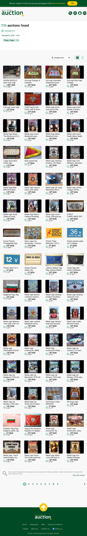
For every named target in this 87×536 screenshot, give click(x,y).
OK (72, 3)
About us (34, 529)
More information (58, 3)
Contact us (45, 529)
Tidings (25, 529)
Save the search (79, 475)
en (84, 13)
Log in (80, 13)
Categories (10, 31)
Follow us (58, 529)
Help (43, 524)
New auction (75, 13)
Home (24, 524)
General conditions (55, 524)
